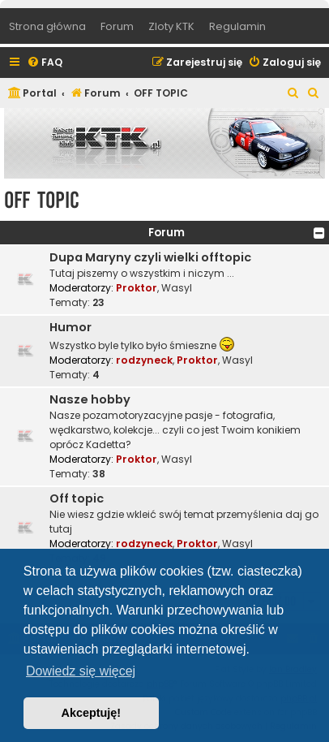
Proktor (136, 288)
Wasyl (176, 288)
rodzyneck (144, 360)
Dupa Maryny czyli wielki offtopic (150, 257)
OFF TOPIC (41, 200)
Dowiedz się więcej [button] (80, 671)
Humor (70, 327)
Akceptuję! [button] (92, 712)
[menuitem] (44, 63)
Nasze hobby (89, 399)
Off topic (76, 498)
